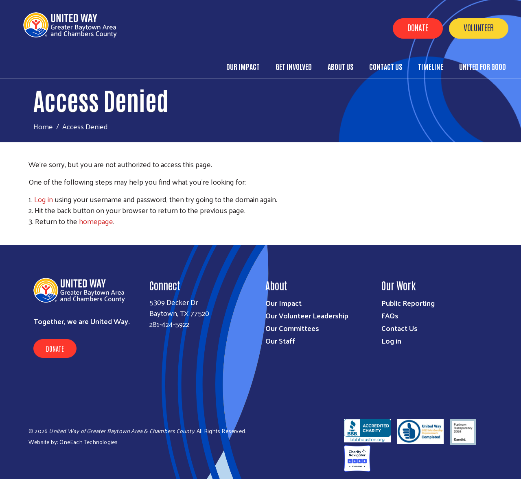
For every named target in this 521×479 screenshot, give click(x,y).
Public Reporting (408, 302)
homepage (96, 221)
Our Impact (243, 66)
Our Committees (292, 328)
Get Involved (294, 66)
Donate (417, 27)
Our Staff (280, 340)
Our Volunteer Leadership (306, 315)
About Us (340, 66)
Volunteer (479, 27)
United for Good (482, 66)
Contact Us (385, 66)
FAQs (389, 315)
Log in (43, 199)
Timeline (430, 66)
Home (43, 126)
